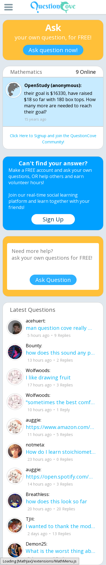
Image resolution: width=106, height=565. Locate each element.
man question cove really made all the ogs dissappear (61, 327)
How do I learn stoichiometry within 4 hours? (61, 451)
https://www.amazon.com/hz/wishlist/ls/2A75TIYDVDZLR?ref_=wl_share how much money (61, 427)
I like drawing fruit (48, 377)
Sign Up (53, 219)
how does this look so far (56, 501)
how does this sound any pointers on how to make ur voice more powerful (61, 352)
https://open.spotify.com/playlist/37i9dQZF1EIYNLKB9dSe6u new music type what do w (61, 476)
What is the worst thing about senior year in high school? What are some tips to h (61, 551)
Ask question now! (53, 50)
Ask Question (53, 280)
